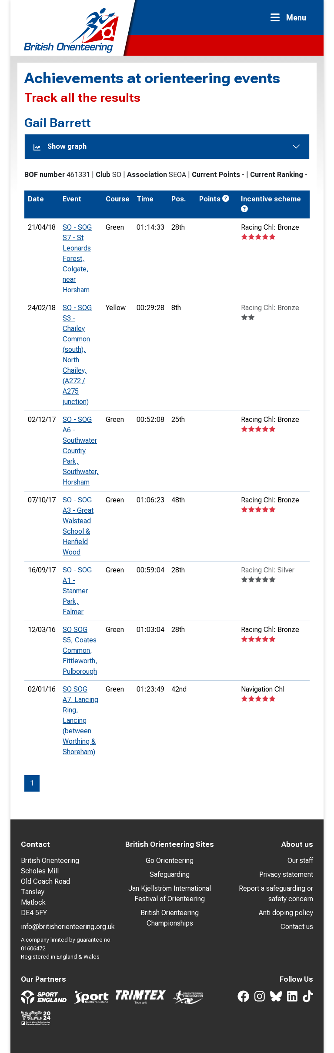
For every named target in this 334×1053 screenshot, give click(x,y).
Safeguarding (170, 874)
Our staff (300, 860)
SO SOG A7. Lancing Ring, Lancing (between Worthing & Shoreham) (80, 720)
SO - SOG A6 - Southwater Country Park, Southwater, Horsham (81, 450)
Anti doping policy (286, 913)
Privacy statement (286, 874)
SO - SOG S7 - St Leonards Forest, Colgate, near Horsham (77, 258)
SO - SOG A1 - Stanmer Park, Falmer (77, 591)
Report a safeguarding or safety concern (276, 893)
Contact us (297, 927)
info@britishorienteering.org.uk (68, 927)
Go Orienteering (170, 860)
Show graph (60, 146)
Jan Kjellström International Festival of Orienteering (169, 893)
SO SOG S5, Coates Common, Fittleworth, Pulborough (80, 650)
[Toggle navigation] (291, 17)
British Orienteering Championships (169, 918)
